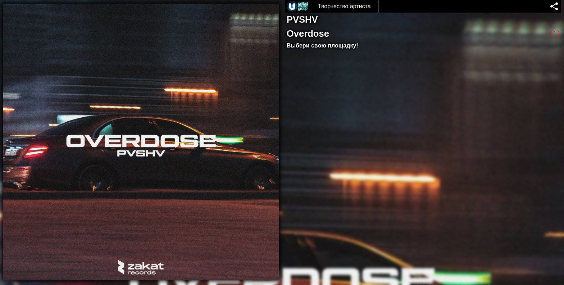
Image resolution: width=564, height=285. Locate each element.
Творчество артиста (344, 6)
